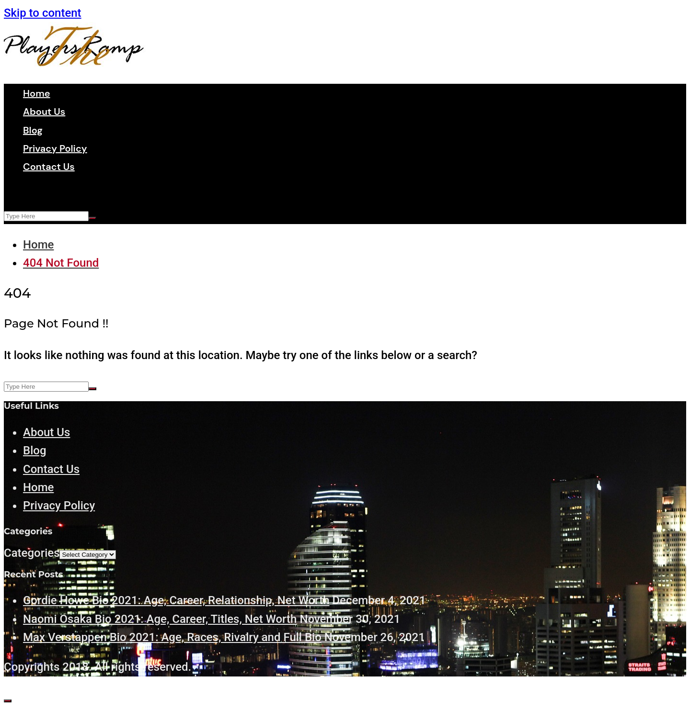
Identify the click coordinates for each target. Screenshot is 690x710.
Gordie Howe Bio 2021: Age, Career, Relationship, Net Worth (176, 600)
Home (36, 93)
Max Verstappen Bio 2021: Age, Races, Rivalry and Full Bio (172, 637)
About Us (44, 111)
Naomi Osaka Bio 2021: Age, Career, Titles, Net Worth (160, 619)
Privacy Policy (55, 148)
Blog (33, 130)
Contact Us (49, 166)
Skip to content (42, 13)
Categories (31, 553)
